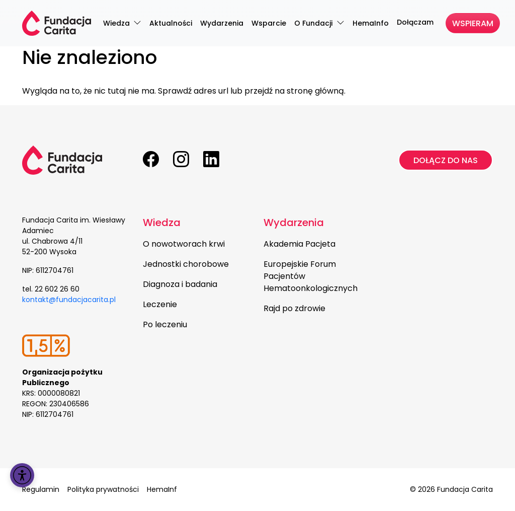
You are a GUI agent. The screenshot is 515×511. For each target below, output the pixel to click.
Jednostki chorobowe (186, 264)
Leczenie (160, 304)
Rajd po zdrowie (294, 308)
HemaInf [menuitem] (162, 489)
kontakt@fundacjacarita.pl (69, 300)
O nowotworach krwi (184, 244)
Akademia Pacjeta (299, 244)
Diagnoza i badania (180, 284)
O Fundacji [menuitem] (314, 23)
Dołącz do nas (445, 160)
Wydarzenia (294, 222)
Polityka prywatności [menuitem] (103, 489)
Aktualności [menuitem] (170, 23)
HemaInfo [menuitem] (371, 23)
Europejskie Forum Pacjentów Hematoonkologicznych (311, 276)
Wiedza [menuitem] (117, 23)
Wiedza (162, 222)
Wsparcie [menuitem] (268, 23)
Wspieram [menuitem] (472, 23)
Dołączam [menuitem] (415, 22)
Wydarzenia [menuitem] (221, 23)
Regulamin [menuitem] (40, 489)
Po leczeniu (165, 324)
